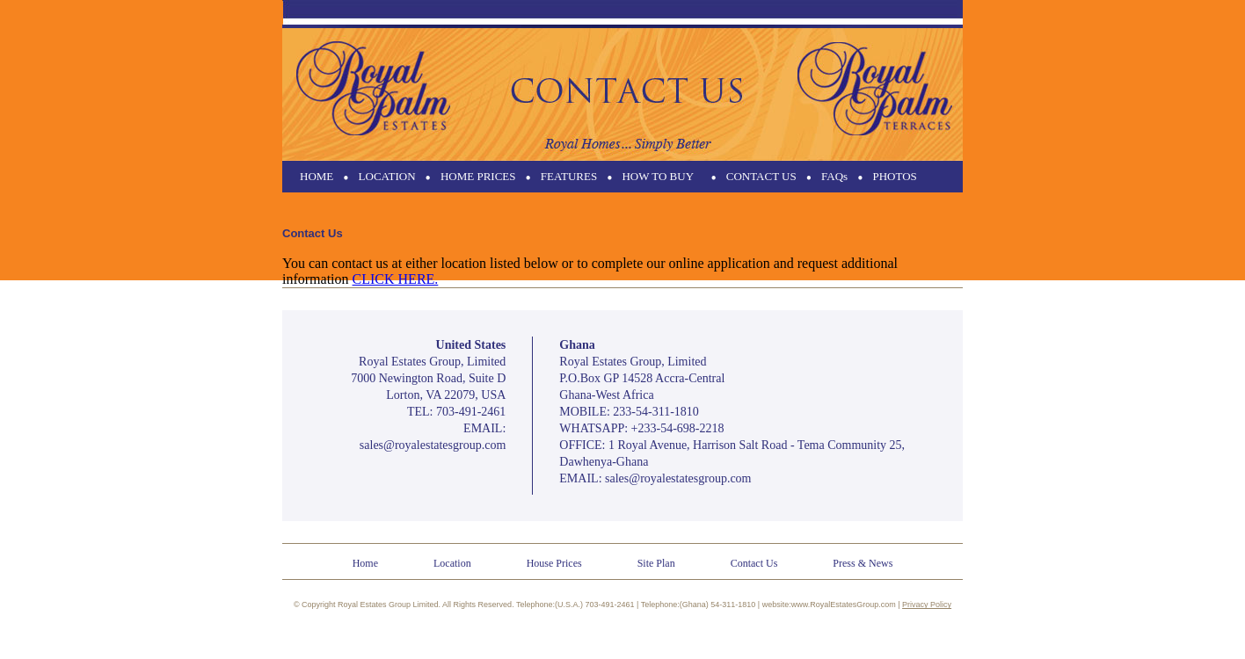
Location (452, 563)
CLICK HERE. (396, 279)
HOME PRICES (478, 176)
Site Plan (656, 563)
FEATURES (569, 176)
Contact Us (754, 563)
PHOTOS (894, 176)
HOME (316, 176)
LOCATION (387, 176)
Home (365, 563)
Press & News (862, 563)
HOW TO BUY (658, 176)
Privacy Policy (926, 604)
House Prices (554, 563)
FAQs (834, 176)
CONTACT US (761, 176)
